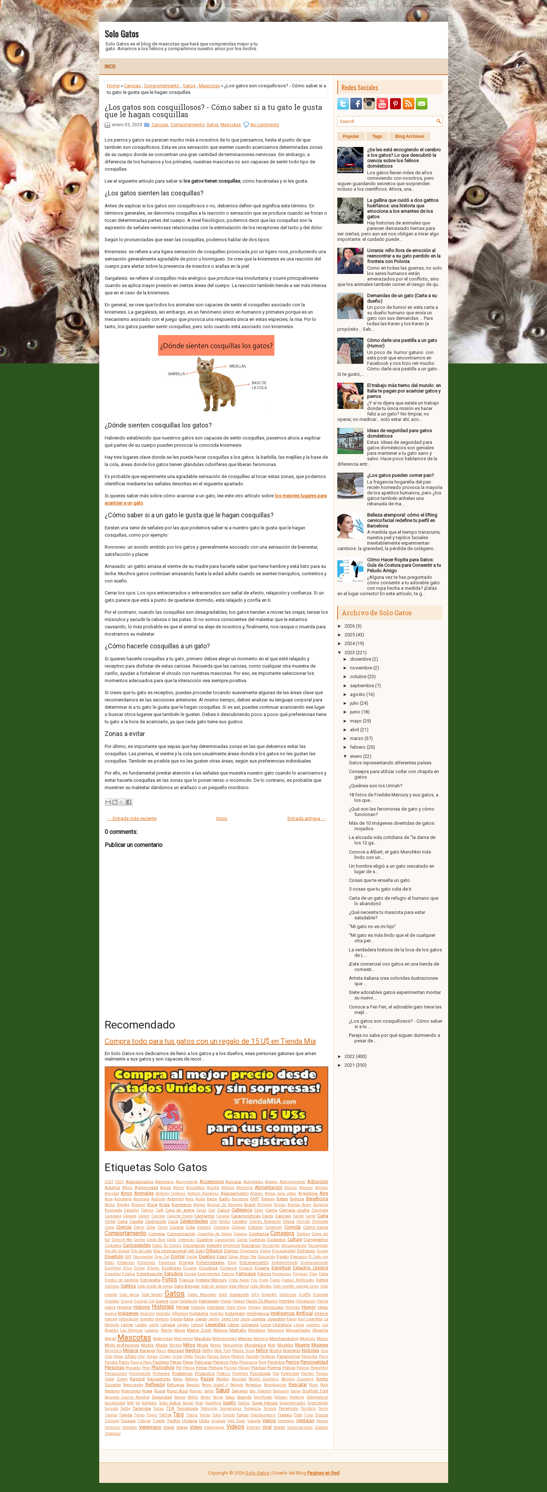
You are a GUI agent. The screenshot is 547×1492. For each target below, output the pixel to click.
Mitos (189, 1345)
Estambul (113, 1274)
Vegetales (286, 1421)
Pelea (187, 1362)
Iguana (111, 1313)
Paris (323, 1356)
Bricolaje (264, 1204)
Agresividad (146, 1187)
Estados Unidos (310, 1267)
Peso (146, 1367)
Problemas (182, 1373)
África (127, 1187)
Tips (178, 1414)
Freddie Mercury (211, 1279)
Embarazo (125, 1262)
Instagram (235, 1313)
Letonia (197, 1324)
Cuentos (257, 1239)
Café (160, 1210)
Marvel (110, 1338)
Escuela (190, 1268)
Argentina (308, 1193)
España (262, 1267)
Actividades (254, 1181)
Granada (320, 1294)
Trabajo (284, 1414)
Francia (186, 1279)
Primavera (161, 1373)
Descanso (251, 1245)
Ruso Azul (177, 1390)
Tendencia (252, 1408)
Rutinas (195, 1391)
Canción (158, 1216)
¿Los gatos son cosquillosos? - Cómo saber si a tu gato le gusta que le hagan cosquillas (213, 110)
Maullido (202, 1338)
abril (354, 729)
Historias (163, 1307)
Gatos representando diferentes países (390, 762)
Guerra (162, 1301)
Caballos (131, 1210)
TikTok (165, 1414)
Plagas (244, 1367)
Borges (199, 1204)
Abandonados (139, 1181)
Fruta (263, 1280)
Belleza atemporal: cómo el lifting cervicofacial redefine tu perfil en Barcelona (402, 520)
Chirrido (303, 1221)
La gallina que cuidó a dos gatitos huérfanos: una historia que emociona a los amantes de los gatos (402, 208)
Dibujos (214, 1250)
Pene (262, 1362)
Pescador (133, 1367)
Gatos (189, 85)
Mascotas (209, 85)
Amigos (321, 1187)
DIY (128, 1256)
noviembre (361, 668)
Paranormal (288, 1356)
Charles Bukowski (265, 1221)
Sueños (244, 1403)
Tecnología (187, 1408)
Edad (222, 1256)
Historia (141, 1307)
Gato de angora (214, 1286)
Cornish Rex (122, 1239)
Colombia (221, 1227)
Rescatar (298, 1384)
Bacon (212, 1199)
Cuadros (204, 1239)
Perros (292, 1362)
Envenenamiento (314, 1262)
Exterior (228, 1274)
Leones (183, 1324)
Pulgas (322, 1373)
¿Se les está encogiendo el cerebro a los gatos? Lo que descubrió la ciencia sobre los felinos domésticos (404, 158)
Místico (175, 1345)
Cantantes (204, 1215)
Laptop (141, 1324)
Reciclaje (239, 1379)
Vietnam (253, 1427)
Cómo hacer (315, 1227)
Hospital (292, 1307)
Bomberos (182, 1204)
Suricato (111, 1408)
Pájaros (237, 1356)
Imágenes (128, 1313)
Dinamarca (249, 1251)
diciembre (360, 659)
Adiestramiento (292, 1181)
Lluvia (299, 1324)
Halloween (209, 1301)
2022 (350, 1056)
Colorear (239, 1227)
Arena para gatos (280, 1193)
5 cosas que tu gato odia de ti (380, 889)
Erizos (139, 1268)
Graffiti (305, 1294)
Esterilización (150, 1273)
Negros (193, 1350)
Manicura (276, 1330)
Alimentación (268, 1187)
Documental (143, 1256)
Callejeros (242, 1210)
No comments (264, 124)
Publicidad (290, 1373)
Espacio (246, 1268)
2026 (350, 626)
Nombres (292, 1350)
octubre (358, 676)
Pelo (234, 1362)
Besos (110, 1204)
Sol (138, 1403)
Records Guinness (297, 1379)
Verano (322, 1421)
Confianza (259, 1233)
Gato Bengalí (187, 1286)
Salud (222, 1390)
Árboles (256, 1193)
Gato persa (129, 1294)
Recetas (222, 1379)
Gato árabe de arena (155, 1286)
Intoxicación (128, 1319)
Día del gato (141, 1251)
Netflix (207, 1350)
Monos (215, 1345)
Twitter (173, 1420)
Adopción (317, 1181)
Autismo (158, 1199)
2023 (109, 1181)
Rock (324, 1384)
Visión (279, 1427)
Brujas (280, 1204)
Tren (298, 1414)
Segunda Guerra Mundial (127, 1397)
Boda (164, 1204)
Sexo (230, 1397)
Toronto (228, 1415)
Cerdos (224, 1221)
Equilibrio (113, 1268)
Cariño (298, 1216)
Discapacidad (283, 1251)
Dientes (231, 1250)
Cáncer (144, 1216)
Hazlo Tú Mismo (262, 1301)
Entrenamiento (254, 1262)
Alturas (290, 1187)
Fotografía (150, 1279)
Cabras (147, 1210)
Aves (189, 1199)
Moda (202, 1345)
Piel (179, 1367)
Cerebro (239, 1221)
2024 (119, 1181)
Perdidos (276, 1362)
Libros (233, 1324)
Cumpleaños (315, 1239)
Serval (218, 1397)
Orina (177, 1356)
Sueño (229, 1402)
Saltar (209, 1391)
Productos (205, 1373)
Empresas (167, 1262)
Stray (199, 1403)
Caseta (136, 1221)
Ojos (118, 1356)
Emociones (146, 1262)
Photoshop (163, 1367)
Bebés (282, 1198)
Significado (263, 1397)
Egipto (283, 1256)
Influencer (180, 1313)
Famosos (246, 1273)
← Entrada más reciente (132, 818)
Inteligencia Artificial (291, 1313)
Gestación (239, 1294)
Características (246, 1215)
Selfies (193, 1397)
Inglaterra (198, 1313)
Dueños (207, 1256)
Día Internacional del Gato (179, 1250)
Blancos (138, 1204)
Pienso (188, 1367)
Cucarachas (224, 1239)
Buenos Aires (299, 1204)
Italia (188, 1318)
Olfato (130, 1356)
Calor (258, 1210)
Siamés (244, 1397)
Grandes (112, 1301)
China (288, 1221)
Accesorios (212, 1181)
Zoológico (113, 1433)
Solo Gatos (121, 33)
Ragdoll (137, 1378)
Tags (377, 136)
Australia (141, 1199)
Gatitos (128, 1286)
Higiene (124, 1307)
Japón (201, 1318)
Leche (154, 1324)
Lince (266, 1324)
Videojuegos (214, 1427)
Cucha (242, 1239)
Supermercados (292, 1403)
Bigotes (123, 1204)
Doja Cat (161, 1256)
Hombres (216, 1307)
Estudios (173, 1273)
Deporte (214, 1245)
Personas (114, 1367)
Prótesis (223, 1373)
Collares (204, 1227)
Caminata (319, 1210)
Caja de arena (179, 1210)
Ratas (178, 1379)
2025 (350, 634)
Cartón (110, 1221)
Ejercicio (298, 1256)
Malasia (220, 1330)
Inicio (110, 66)
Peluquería (248, 1362)
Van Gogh (236, 1421)
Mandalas (257, 1330)
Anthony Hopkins (171, 1193)
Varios (269, 1420)
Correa (139, 1239)
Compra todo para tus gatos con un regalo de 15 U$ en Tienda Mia (210, 1041)
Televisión (208, 1408)
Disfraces (306, 1250)
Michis (147, 1345)
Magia (179, 1330)
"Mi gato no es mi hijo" (372, 926)
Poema (274, 1367)
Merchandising (283, 1338)
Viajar (168, 1427)
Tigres (151, 1415)
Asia (109, 1199)
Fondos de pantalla (121, 1280)
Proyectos (240, 1373)
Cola (190, 1227)
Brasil (250, 1204)
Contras (303, 1234)
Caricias (132, 85)
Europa (190, 1274)
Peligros (221, 1362)
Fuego (275, 1280)
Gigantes (269, 1294)
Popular (351, 136)
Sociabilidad (115, 1403)
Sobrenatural (317, 1397)
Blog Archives (409, 136)
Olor (141, 1356)
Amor (126, 1193)
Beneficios (317, 1198)
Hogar (182, 1307)
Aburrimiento (187, 1181)
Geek (222, 1294)
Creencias (186, 1239)
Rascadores (158, 1378)
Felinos (264, 1273)
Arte (323, 1193)
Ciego (109, 1227)
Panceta (252, 1356)
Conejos (240, 1234)
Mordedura (255, 1345)
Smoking (297, 1397)
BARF (255, 1199)
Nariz (161, 1350)
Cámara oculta (294, 1210)
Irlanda (176, 1319)
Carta (322, 1215)
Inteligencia (258, 1313)
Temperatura (230, 1408)
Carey (267, 1215)
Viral (267, 1427)
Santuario (281, 1391)
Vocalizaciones (300, 1427)
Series (206, 1397)
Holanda (198, 1307)
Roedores (112, 1391)
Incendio (163, 1313)
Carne (310, 1216)
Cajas (201, 1210)
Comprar (156, 1233)
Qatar (109, 1379)
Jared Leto (230, 1319)
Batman (268, 1199)
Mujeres (319, 1345)
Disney (322, 1251)
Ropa (147, 1390)
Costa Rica (155, 1239)
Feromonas (281, 1274)
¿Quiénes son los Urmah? (375, 785)
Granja (127, 1301)
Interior (321, 1313)
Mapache (320, 1330)
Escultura (208, 1267)
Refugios (175, 1384)
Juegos (258, 1318)
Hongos (254, 1307)
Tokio (216, 1415)
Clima (162, 1227)
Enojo (232, 1262)
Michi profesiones (122, 1345)
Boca (152, 1204)
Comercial (273, 1227)
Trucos (321, 1414)
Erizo (127, 1268)
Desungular (318, 1245)
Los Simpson (131, 1330)
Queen (122, 1379)
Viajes (182, 1427)
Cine (150, 1227)
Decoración (194, 1245)
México (322, 1338)
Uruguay (218, 1421)
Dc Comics (173, 1245)
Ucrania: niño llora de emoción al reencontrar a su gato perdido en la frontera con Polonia (404, 256)
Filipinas (300, 1274)
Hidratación (305, 1301)
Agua (165, 1187)
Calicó (223, 1210)
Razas (207, 1378)
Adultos (112, 1187)
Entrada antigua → (306, 818)
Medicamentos (224, 1338)
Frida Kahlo (239, 1280)
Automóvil (175, 1199)
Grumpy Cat (144, 1301)
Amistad (112, 1193)
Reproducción (275, 1384)
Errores (153, 1268)
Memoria (260, 1338)
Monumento (233, 1345)
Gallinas (112, 1286)
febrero (358, 747)
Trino (308, 1415)
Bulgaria (320, 1204)
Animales (144, 1193)
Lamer (127, 1324)
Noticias (310, 1350)
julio (354, 703)
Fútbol (322, 1279)
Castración (155, 1221)
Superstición (317, 1403)
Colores (255, 1227)
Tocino (204, 1415)
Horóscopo (272, 1307)
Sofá (130, 1403)
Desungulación (294, 1245)
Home (113, 85)
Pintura (216, 1367)
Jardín (214, 1319)
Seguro (179, 1397)
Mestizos (307, 1338)
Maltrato (237, 1330)
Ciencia (124, 1227)
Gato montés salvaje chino (296, 1286)
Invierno (162, 1319)
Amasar (306, 1187)
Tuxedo (159, 1421)
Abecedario (164, 1181)
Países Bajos (218, 1356)
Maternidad (163, 1338)
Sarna (296, 1391)
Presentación (140, 1373)
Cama (271, 1210)
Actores (271, 1181)
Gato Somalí (152, 1294)
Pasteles (161, 1362)
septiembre (362, 685)
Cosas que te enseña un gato (379, 880)
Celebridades (194, 1221)
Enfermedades (210, 1262)
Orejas (152, 1356)
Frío (254, 1280)
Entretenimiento (285, 1262)
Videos (235, 1427)
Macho (166, 1330)
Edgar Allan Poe (242, 1256)
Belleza (297, 1198)
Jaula (245, 1319)
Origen (165, 1356)
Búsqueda (113, 1210)
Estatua (128, 1274)
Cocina (177, 1227)
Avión (200, 1199)
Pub (276, 1373)
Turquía (128, 1420)
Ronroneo (131, 1390)
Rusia (159, 1390)
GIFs (255, 1294)
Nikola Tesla (243, 1350)
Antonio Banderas (203, 1193)
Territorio (308, 1408)
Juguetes (276, 1318)
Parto (124, 1362)
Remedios (253, 1384)
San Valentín (260, 1391)
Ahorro (178, 1187)
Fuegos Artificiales (298, 1280)
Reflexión (155, 1384)
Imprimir (147, 1313)
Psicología (260, 1373)
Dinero (265, 1251)
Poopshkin (319, 1367)
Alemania (244, 1187)
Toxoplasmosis (263, 1415)
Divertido (114, 1256)
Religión (237, 1384)
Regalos (193, 1384)
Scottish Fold (315, 1390)
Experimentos (208, 1274)
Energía (186, 1262)
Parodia (111, 1362)
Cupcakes (113, 1245)
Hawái (226, 1301)
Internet (111, 1319)
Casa (122, 1221)
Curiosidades (137, 1245)
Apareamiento (235, 1193)
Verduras (113, 1427)
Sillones (280, 1397)
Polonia (303, 1367)
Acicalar (233, 1181)
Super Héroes (265, 1402)
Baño (224, 1198)
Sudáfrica (213, 1403)
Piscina (230, 1367)
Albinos (227, 1187)
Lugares (152, 1330)
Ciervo (139, 1227)
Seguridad (162, 1397)
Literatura (282, 1324)
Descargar (271, 1245)
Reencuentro (133, 1384)
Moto (271, 1345)
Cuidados (276, 1239)
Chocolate (320, 1221)
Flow (313, 1274)
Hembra (286, 1301)
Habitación (188, 1301)
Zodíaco (321, 1427)
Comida (292, 1227)
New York (222, 1350)
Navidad (176, 1350)
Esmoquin (228, 1268)
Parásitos (309, 1356)
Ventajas (305, 1420)
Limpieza (250, 1324)
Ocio (324, 1350)
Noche (275, 1350)
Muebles (285, 1345)
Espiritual (281, 1267)
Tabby (125, 1408)
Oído (109, 1356)
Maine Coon (199, 1330)
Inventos (147, 1319)
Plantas (258, 1367)
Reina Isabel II (215, 1384)
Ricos (313, 1384)
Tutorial (144, 1421)
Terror (323, 1408)
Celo (213, 1221)
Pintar (202, 1367)
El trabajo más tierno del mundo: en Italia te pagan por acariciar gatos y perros (404, 391)
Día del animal (117, 1251)
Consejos (282, 1233)
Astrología (123, 1199)
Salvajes (240, 1390)
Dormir (178, 1256)
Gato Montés (261, 1286)
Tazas (158, 1408)
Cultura (294, 1239)
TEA (170, 1408)
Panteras (267, 1356)
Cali (211, 1210)
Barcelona (240, 1199)
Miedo (162, 1345)
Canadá (129, 1216)
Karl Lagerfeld (310, 1319)
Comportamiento (162, 85)
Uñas (204, 1420)
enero (356, 756)
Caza (173, 1221)
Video (196, 1427)
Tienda (125, 1414)
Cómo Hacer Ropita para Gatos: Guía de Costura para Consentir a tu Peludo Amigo (404, 565)
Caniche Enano (180, 1216)
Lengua (168, 1324)
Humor (309, 1307)
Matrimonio (183, 1338)
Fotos (169, 1279)
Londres (313, 1324)
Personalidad (314, 1362)
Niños (262, 1350)
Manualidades (298, 1330)
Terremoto (288, 1408)
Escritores (171, 1267)
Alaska (213, 1187)
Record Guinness (264, 1379)
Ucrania (189, 1420)
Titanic (192, 1415)
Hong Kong (236, 1307)
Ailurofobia (195, 1187)
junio (355, 712)
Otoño (188, 1356)
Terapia (269, 1408)
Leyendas (215, 1324)
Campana (113, 1216)
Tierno (139, 1415)
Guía (174, 1301)
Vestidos (129, 1427)
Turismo (112, 1421)
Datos (157, 1245)
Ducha (191, 1256)
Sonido (187, 1403)
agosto (357, 694)
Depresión (231, 1245)
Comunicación (181, 1233)
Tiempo (111, 1415)
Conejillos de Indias (214, 1234)
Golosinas (288, 1294)
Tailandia (142, 1408)
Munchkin (113, 1350)
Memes (245, 1338)
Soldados (149, 1403)
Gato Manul (239, 1286)
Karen (291, 1319)
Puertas (307, 1373)
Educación (266, 1256)
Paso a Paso (141, 1362)
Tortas (242, 1414)
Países (200, 1356)
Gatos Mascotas (202, 1294)
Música (130, 1350)
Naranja (147, 1350)
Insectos (217, 1313)
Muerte (302, 1345)
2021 (350, 1065)
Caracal (223, 1216)
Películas (203, 1362)
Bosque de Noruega (224, 1204)
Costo (171, 1239)
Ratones (191, 1379)
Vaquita (254, 1421)
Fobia (323, 1274)
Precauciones (116, 1373)
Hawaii (239, 1301)
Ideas (323, 1307)
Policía (288, 1367)
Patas (175, 1362)
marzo (356, 738)
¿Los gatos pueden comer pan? (400, 475)
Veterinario (150, 1427)
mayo (356, 721)
